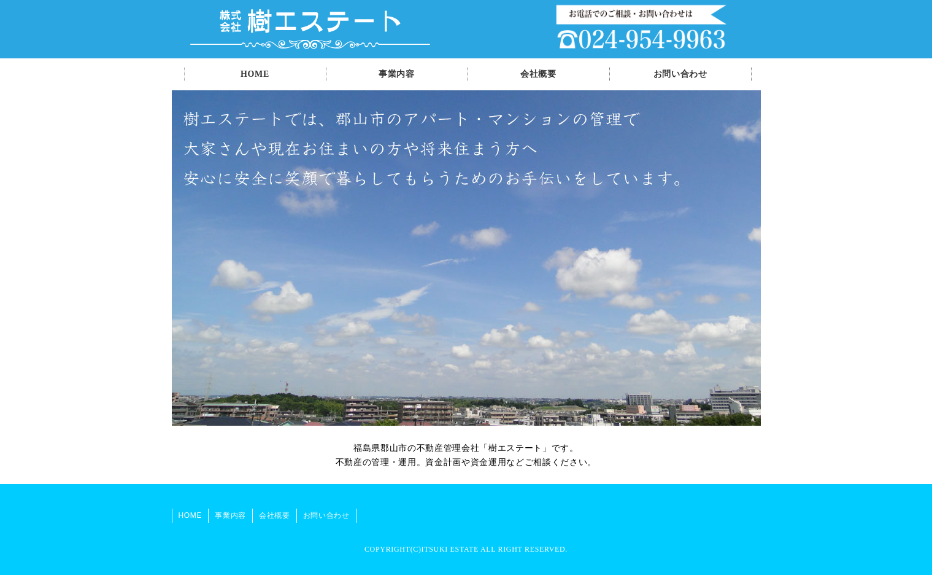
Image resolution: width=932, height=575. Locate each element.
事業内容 (397, 74)
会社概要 (538, 74)
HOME (255, 74)
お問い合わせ (680, 74)
